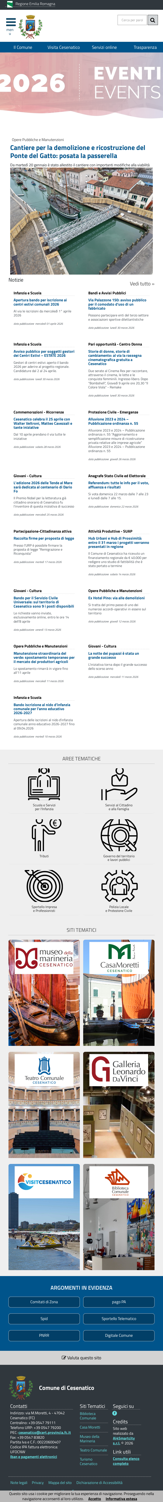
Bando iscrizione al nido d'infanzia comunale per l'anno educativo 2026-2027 (42, 709)
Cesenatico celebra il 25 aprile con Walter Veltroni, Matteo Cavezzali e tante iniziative (43, 423)
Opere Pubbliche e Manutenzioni (38, 139)
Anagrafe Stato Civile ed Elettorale (117, 475)
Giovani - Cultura (28, 475)
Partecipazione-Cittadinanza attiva (43, 531)
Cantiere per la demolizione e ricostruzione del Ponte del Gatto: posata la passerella (77, 151)
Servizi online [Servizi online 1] (104, 47)
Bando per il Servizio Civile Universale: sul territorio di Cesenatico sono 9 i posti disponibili (44, 602)
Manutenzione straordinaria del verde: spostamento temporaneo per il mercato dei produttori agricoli (44, 657)
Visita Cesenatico (64, 47)
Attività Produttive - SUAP (110, 531)
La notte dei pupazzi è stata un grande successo (113, 655)
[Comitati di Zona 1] (44, 1302)
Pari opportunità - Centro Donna (115, 344)
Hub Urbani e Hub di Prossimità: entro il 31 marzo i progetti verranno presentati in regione (118, 542)
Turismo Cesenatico (88, 1461)
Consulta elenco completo (126, 1461)
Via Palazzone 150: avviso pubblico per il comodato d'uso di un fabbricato (117, 304)
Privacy (38, 1482)
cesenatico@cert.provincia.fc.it (44, 1432)
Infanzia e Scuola (27, 292)
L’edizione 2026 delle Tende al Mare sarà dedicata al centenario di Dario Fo (43, 487)
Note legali (18, 1482)
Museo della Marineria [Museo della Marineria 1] (89, 1438)
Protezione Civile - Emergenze (113, 411)
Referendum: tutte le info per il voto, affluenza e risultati (118, 485)
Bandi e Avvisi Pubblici (107, 292)
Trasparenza (145, 47)
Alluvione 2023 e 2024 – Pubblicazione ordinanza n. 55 (113, 421)
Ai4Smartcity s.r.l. (124, 1440)
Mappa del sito (60, 1482)
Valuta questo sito (81, 1357)
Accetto (94, 1499)
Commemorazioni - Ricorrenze (39, 411)
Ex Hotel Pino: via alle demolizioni (116, 598)
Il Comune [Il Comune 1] (23, 47)
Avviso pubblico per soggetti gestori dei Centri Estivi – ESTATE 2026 (44, 353)
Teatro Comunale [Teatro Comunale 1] (93, 1450)
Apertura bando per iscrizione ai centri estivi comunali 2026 (40, 302)
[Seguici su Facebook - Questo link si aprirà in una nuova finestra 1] (114, 1413)
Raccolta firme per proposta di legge (44, 538)
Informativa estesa (121, 1499)
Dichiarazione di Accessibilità (99, 1482)
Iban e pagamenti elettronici (33, 1457)
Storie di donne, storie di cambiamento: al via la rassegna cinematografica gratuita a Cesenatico (115, 357)
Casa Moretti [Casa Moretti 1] (90, 1427)
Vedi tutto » (142, 283)
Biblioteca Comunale (88, 1415)
